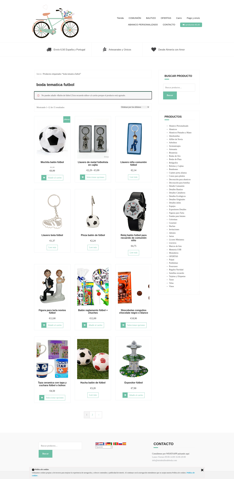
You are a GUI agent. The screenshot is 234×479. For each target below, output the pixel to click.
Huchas (172, 226)
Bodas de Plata (175, 159)
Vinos (171, 286)
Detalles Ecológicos (177, 196)
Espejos (172, 206)
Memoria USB (175, 250)
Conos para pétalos (177, 176)
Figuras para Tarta (176, 213)
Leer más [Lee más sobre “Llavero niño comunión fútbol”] (133, 177)
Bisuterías (173, 153)
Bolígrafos (173, 163)
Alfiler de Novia (176, 139)
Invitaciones (174, 229)
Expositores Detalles (177, 209)
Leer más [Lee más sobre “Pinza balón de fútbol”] (93, 247)
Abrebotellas (174, 136)
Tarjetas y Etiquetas (177, 276)
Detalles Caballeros (177, 193)
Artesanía (173, 149)
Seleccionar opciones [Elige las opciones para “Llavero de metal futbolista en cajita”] (95, 177)
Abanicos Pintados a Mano (180, 133)
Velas (171, 283)
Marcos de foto (175, 246)
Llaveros (172, 243)
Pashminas (173, 263)
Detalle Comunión (176, 186)
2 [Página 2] (92, 415)
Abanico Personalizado (178, 126)
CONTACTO (169, 24)
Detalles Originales (177, 199)
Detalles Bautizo (176, 189)
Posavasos (173, 266)
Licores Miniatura (176, 240)
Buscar (170, 95)
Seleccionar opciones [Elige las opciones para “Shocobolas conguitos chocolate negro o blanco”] (136, 325)
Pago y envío (193, 18)
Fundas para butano (177, 216)
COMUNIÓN (135, 18)
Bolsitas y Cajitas (176, 166)
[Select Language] (104, 447)
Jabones (172, 233)
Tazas (171, 280)
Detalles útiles (175, 203)
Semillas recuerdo (176, 273)
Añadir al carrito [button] (55, 178)
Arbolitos (173, 143)
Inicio (39, 74)
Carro (179, 18)
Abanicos (173, 129)
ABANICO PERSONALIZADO (143, 24)
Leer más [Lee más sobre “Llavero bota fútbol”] (52, 247)
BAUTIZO (151, 18)
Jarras (171, 236)
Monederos (173, 253)
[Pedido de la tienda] (135, 107)
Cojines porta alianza (178, 173)
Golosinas (173, 219)
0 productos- (192, 25)
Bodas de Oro (175, 156)
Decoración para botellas (179, 183)
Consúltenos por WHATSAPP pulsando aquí (170, 454)
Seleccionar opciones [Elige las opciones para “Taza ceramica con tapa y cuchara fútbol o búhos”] (55, 398)
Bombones (173, 169)
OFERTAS (166, 18)
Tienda (120, 18)
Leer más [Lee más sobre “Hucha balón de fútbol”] (93, 395)
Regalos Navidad (176, 270)
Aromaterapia (175, 146)
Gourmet (173, 223)
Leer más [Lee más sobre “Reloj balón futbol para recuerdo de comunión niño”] (133, 253)
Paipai (171, 260)
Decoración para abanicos (180, 179)
